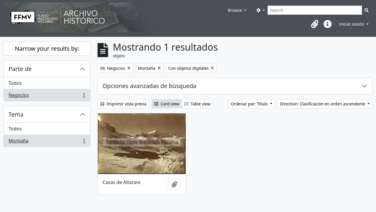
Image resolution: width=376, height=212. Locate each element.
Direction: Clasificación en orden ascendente (323, 104)
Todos (15, 83)
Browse (235, 10)
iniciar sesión (352, 24)
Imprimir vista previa (123, 104)
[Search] (314, 10)
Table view (197, 104)
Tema (16, 114)
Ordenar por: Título (250, 104)
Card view (166, 104)
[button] (314, 24)
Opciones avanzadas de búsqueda (150, 86)
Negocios (46, 96)
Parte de (20, 69)
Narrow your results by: (47, 48)
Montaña (46, 142)
